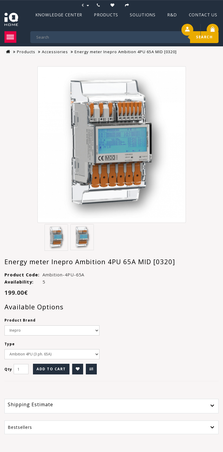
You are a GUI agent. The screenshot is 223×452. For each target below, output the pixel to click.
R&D (172, 15)
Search (204, 37)
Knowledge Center (58, 15)
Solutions (142, 15)
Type (9, 344)
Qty (8, 369)
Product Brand (20, 320)
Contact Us (203, 15)
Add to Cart (51, 368)
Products (106, 15)
